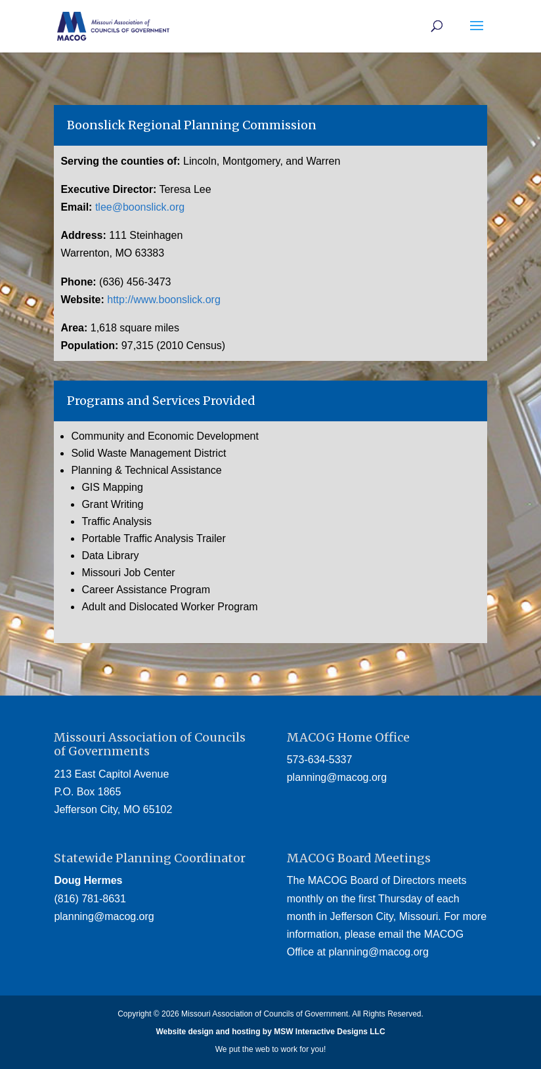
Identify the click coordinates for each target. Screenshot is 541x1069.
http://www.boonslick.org (164, 299)
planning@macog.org (337, 777)
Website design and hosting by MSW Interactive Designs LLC (270, 1031)
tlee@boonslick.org (139, 207)
